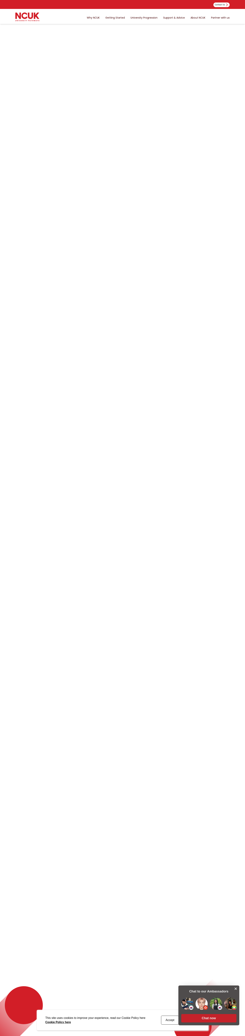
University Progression (144, 17)
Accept (170, 1020)
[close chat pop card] (235, 987)
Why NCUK (93, 17)
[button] (208, 1018)
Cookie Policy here (58, 1022)
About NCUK (198, 17)
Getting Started (115, 17)
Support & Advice (174, 17)
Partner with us (220, 17)
